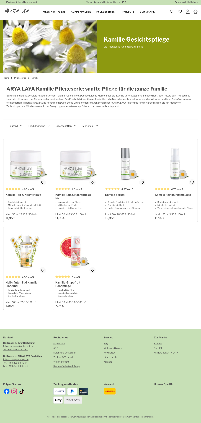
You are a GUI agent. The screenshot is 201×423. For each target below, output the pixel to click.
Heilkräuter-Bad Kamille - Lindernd (22, 290)
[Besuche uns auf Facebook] (6, 391)
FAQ (106, 343)
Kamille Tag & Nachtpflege (23, 195)
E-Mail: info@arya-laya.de (15, 359)
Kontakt (108, 361)
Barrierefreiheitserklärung (66, 366)
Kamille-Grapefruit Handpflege (68, 290)
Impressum (59, 343)
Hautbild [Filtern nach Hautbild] (15, 126)
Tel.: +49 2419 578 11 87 (15, 349)
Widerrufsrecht (61, 361)
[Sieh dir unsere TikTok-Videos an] (21, 391)
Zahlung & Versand (63, 357)
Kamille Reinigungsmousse (173, 195)
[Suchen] (173, 11)
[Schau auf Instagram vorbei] (14, 391)
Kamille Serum (115, 195)
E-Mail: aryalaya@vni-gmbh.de (18, 346)
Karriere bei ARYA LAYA (166, 352)
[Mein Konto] (188, 11)
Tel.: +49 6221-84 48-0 (15, 362)
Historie (158, 343)
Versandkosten (93, 417)
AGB (55, 348)
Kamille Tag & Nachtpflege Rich (73, 197)
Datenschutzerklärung (64, 352)
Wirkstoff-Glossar (113, 348)
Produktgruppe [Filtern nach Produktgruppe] (39, 126)
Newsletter (109, 352)
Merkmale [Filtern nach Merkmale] (90, 126)
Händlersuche (111, 357)
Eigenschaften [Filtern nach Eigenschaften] (66, 126)
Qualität (158, 348)
